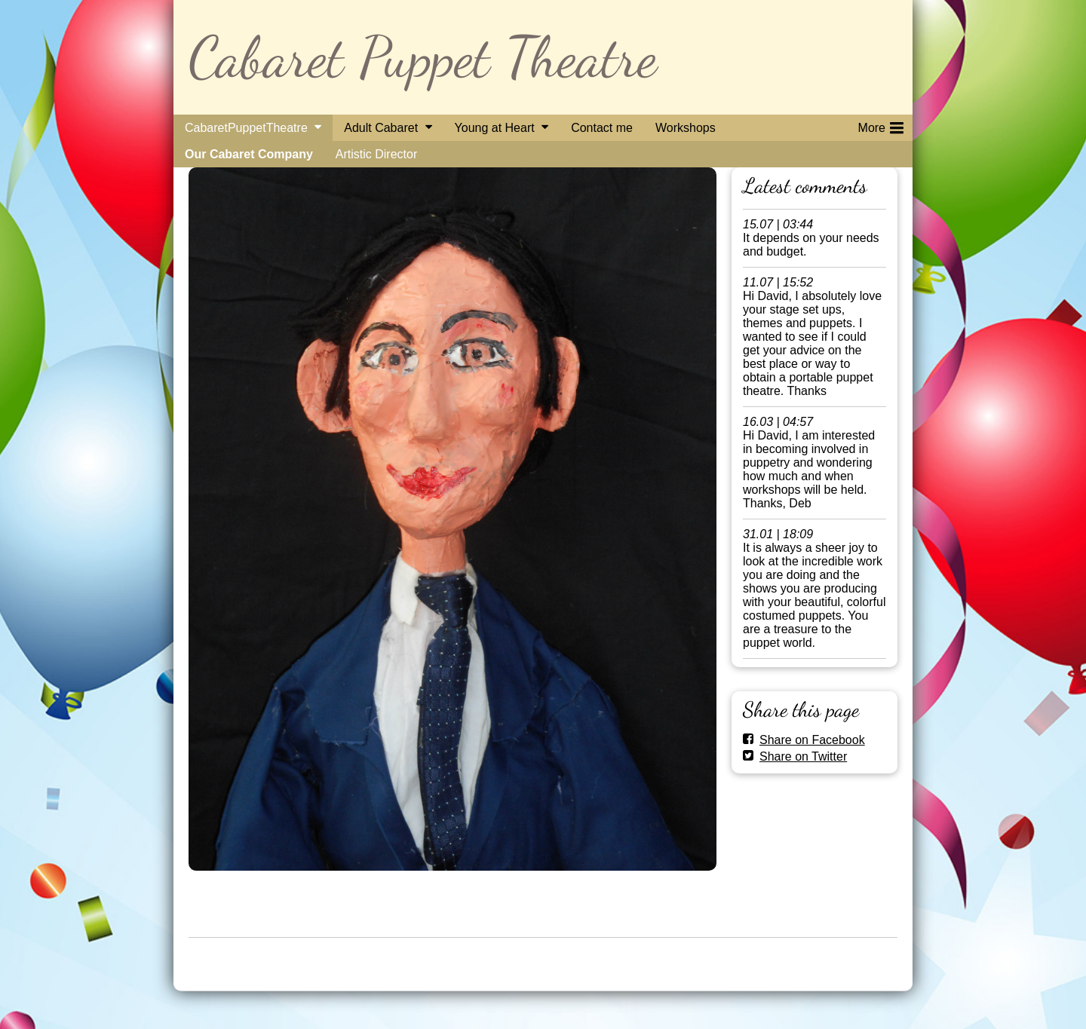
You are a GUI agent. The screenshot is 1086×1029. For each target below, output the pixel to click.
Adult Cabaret (381, 127)
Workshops (685, 127)
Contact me (602, 127)
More (880, 125)
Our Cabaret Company (249, 154)
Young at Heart (495, 127)
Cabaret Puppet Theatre (423, 57)
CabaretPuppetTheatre (246, 127)
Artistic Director (376, 154)
